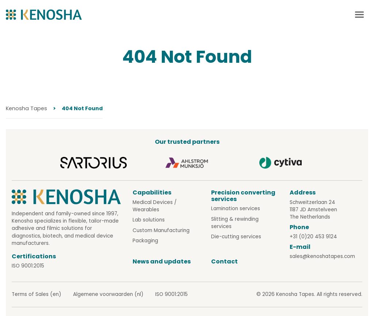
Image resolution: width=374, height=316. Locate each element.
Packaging (145, 240)
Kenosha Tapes (26, 108)
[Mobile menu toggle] (359, 14)
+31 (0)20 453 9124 (313, 236)
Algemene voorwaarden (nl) (108, 294)
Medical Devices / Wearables (154, 206)
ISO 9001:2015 (28, 265)
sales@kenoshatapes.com (322, 256)
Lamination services (235, 208)
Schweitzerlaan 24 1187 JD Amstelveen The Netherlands (313, 210)
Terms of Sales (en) (36, 294)
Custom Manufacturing (161, 230)
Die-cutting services (236, 236)
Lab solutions (149, 219)
